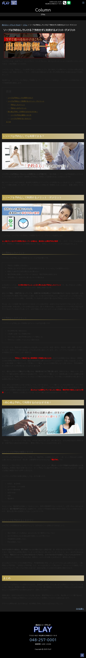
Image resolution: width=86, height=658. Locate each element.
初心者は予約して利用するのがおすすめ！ (23, 111)
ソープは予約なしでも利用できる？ (20, 98)
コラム (25, 25)
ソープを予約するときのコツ (21, 118)
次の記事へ (80, 609)
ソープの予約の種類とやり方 (21, 115)
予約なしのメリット (18, 105)
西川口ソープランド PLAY (11, 25)
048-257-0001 (43, 639)
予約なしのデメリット (19, 108)
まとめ (8, 122)
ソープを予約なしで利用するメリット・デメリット (26, 101)
